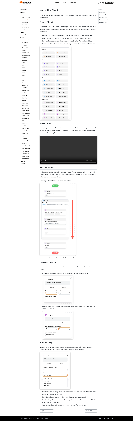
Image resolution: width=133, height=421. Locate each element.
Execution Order (103, 17)
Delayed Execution (104, 20)
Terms (41, 418)
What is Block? (103, 12)
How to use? (102, 15)
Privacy (47, 418)
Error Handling (103, 22)
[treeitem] (29, 10)
